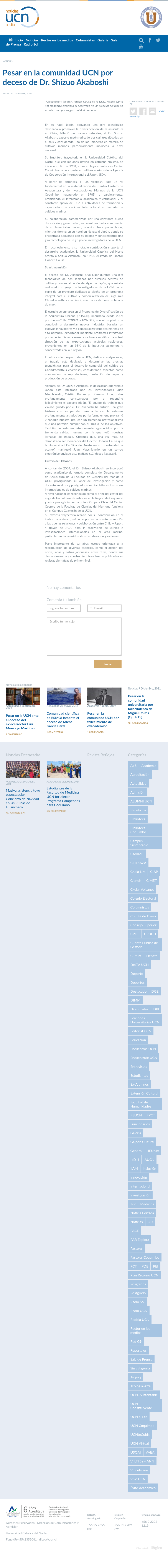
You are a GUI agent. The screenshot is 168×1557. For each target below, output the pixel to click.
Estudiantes (139, 1076)
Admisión (137, 793)
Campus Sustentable (139, 843)
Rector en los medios (57, 40)
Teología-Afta (140, 1386)
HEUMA (152, 1151)
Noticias (136, 1222)
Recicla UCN (140, 1320)
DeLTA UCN (139, 965)
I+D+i (134, 1160)
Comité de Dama (143, 917)
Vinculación (139, 1471)
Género (136, 1151)
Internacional (140, 1187)
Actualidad (138, 784)
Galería (102, 40)
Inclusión (149, 1169)
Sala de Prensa (141, 1360)
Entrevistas (138, 1067)
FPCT (151, 1116)
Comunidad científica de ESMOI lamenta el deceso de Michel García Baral (63, 719)
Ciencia (136, 881)
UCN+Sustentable (144, 1395)
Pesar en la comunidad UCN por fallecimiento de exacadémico (103, 719)
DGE (154, 992)
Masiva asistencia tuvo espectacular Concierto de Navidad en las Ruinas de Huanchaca (23, 799)
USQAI (135, 1453)
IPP (133, 1204)
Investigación (140, 1196)
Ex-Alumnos (139, 1085)
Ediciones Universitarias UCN (145, 1020)
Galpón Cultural (142, 1142)
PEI (155, 1267)
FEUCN (136, 1116)
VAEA (150, 1453)
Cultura (136, 956)
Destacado (138, 992)
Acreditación (140, 775)
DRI (156, 1010)
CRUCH (150, 934)
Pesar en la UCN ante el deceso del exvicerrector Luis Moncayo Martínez (22, 721)
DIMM (135, 1001)
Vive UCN (138, 1479)
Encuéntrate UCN (143, 1058)
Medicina (147, 1204)
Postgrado (138, 1293)
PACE (134, 1231)
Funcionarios (140, 1124)
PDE (145, 1267)
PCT (133, 1267)
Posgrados (138, 1285)
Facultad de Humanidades (140, 1105)
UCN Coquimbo (142, 1426)
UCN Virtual (139, 1444)
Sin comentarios (138, 724)
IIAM (134, 1169)
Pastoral (136, 1249)
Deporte (136, 974)
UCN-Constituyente (141, 1406)
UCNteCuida (140, 1435)
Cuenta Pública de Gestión (144, 945)
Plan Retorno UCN (144, 1276)
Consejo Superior (143, 925)
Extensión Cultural (144, 1094)
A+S (133, 766)
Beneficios (138, 811)
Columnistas (85, 40)
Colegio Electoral (143, 899)
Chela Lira (138, 872)
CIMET (151, 881)
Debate (151, 956)
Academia (148, 766)
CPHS (134, 934)
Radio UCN (139, 1311)
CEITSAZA (138, 863)
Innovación (138, 1178)
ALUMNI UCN (141, 802)
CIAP (154, 872)
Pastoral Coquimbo (144, 1258)
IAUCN (149, 1160)
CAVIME (136, 854)
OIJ (150, 1222)
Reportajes (138, 1351)
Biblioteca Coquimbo (138, 830)
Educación (138, 1040)
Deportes (137, 983)
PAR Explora (139, 1240)
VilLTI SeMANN (142, 1462)
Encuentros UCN (143, 1049)
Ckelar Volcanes (142, 890)
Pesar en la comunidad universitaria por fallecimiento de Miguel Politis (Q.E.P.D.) (140, 707)
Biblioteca (137, 819)
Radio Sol (31, 44)
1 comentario (14, 735)
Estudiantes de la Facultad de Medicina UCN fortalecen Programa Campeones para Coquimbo (63, 797)
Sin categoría (140, 1369)
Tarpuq (135, 1378)
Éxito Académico (143, 1488)
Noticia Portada (142, 1213)
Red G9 (136, 1342)
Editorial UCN (141, 1031)
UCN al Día (138, 1417)
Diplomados (139, 1010)
